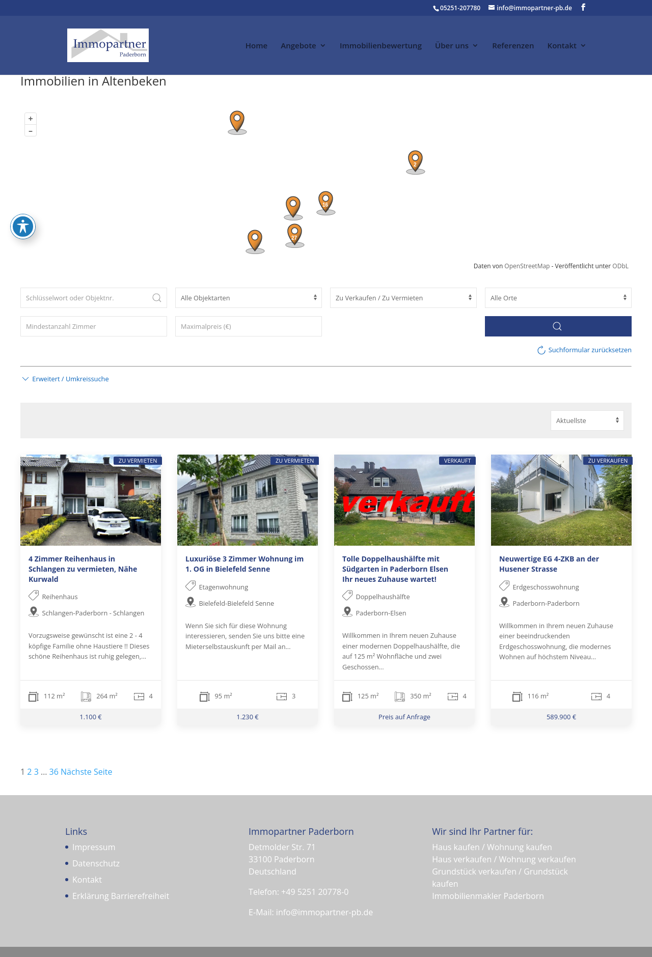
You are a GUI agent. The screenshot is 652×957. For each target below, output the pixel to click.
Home (256, 46)
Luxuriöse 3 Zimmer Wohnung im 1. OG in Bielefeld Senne (244, 564)
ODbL (620, 266)
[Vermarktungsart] (403, 298)
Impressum (93, 847)
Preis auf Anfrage (404, 716)
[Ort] (558, 298)
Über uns (452, 46)
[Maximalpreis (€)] (248, 326)
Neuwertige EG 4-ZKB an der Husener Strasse (549, 564)
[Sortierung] (587, 420)
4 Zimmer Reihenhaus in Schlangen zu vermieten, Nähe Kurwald (83, 568)
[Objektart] (248, 298)
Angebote (298, 46)
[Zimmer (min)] (93, 326)
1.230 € (247, 716)
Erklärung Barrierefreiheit (120, 896)
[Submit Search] (157, 298)
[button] (64, 379)
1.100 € (90, 716)
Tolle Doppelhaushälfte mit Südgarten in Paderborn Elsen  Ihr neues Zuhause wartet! (399, 568)
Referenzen (513, 46)
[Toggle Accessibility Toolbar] (23, 211)
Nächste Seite (86, 771)
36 (54, 771)
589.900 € (561, 716)
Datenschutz (96, 863)
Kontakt (562, 46)
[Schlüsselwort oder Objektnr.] (93, 298)
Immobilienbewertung (381, 46)
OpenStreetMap (527, 266)
